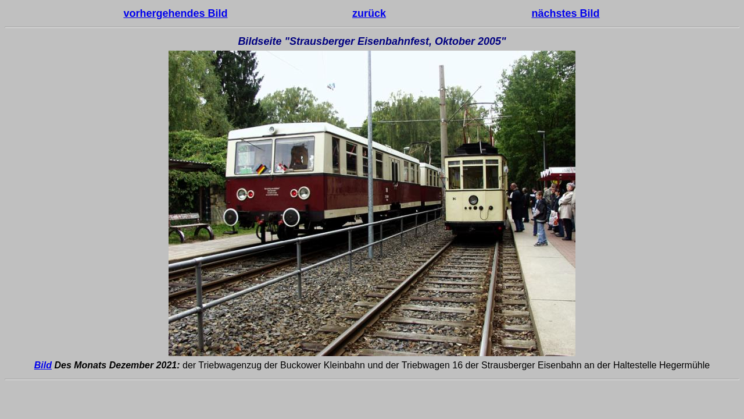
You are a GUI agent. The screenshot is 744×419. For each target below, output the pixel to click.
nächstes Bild (566, 13)
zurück (369, 13)
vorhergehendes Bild (175, 13)
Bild (43, 365)
